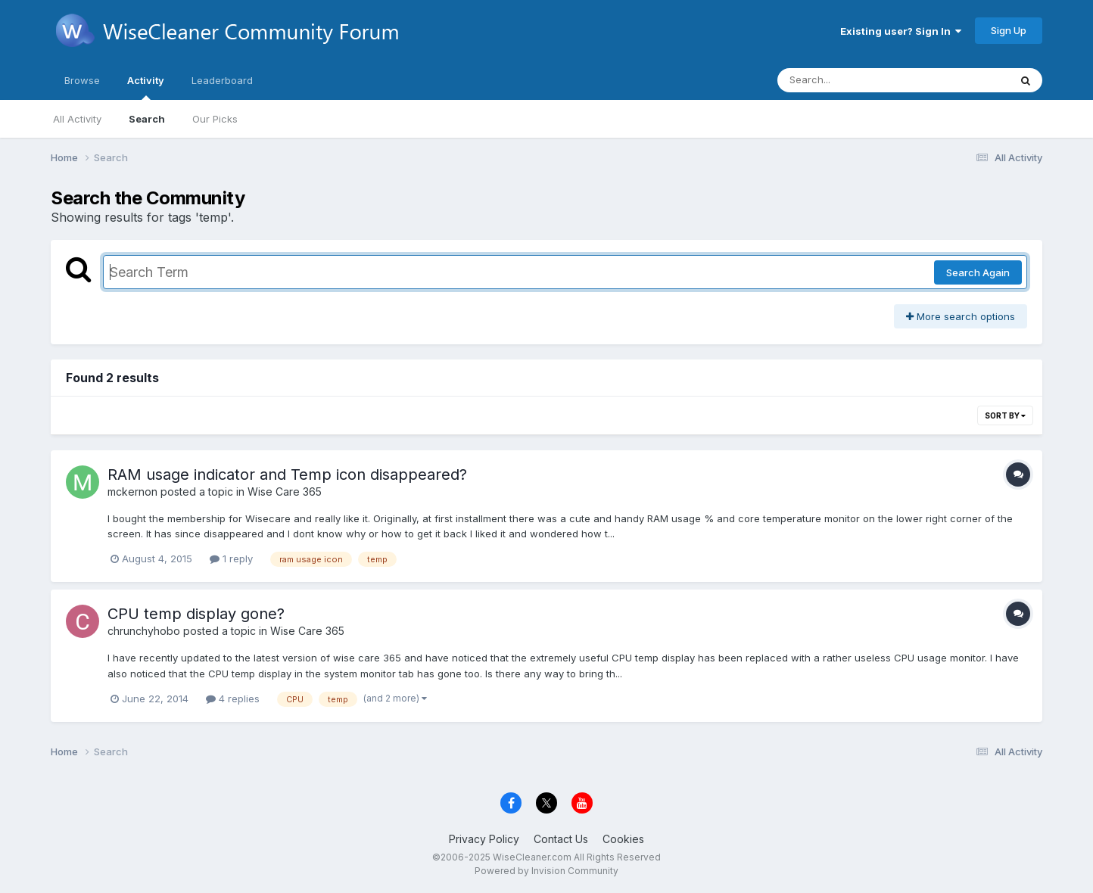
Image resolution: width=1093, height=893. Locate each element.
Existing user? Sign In (900, 31)
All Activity (77, 119)
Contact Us (561, 838)
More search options (960, 316)
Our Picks (215, 119)
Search (147, 119)
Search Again (978, 272)
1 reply (231, 558)
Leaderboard (222, 80)
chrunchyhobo (143, 630)
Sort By (1005, 415)
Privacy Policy (484, 838)
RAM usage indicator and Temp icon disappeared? (287, 474)
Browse (82, 80)
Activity (145, 87)
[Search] (851, 80)
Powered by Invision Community (546, 870)
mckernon (132, 491)
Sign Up (1008, 30)
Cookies (623, 838)
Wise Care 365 (285, 491)
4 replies (233, 698)
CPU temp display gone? (196, 614)
